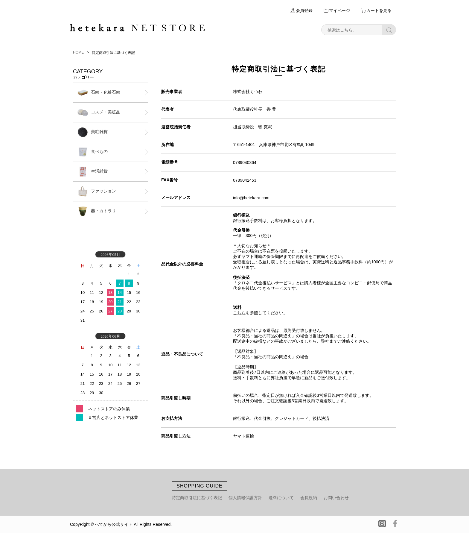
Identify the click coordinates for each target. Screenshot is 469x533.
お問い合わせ (336, 497)
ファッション (96, 191)
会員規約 (308, 497)
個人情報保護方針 (245, 497)
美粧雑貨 (92, 132)
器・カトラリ (96, 211)
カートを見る (379, 10)
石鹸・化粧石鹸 (98, 92)
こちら (239, 312)
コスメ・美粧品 (98, 112)
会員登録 (304, 10)
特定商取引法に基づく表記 (197, 497)
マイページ (339, 10)
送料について (281, 497)
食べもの (92, 152)
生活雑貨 (92, 171)
